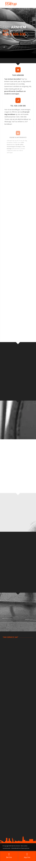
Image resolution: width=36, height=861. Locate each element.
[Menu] (30, 4)
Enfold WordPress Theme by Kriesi (20, 848)
